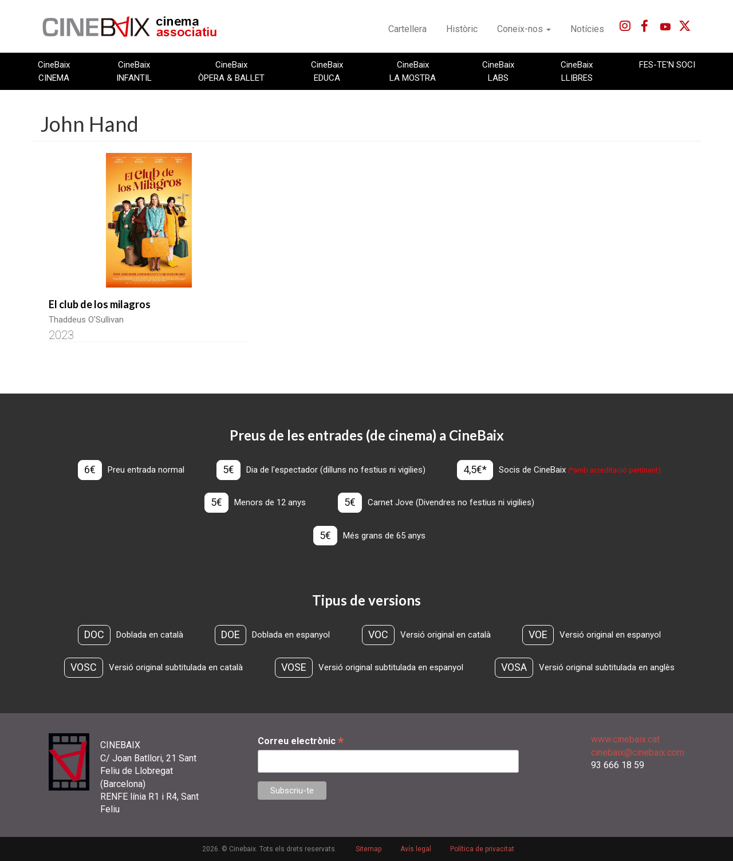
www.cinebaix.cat (625, 739)
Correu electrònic (301, 741)
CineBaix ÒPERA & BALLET (231, 71)
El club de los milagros (100, 304)
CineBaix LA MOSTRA (412, 71)
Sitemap (368, 849)
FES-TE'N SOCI (667, 65)
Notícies (587, 28)
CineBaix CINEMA (54, 71)
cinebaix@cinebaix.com (637, 752)
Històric (462, 28)
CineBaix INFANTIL (134, 71)
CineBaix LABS (498, 71)
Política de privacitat (482, 849)
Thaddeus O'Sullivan (86, 319)
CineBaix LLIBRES (577, 71)
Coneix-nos (524, 28)
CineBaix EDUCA (327, 71)
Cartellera (407, 28)
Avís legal (415, 849)
